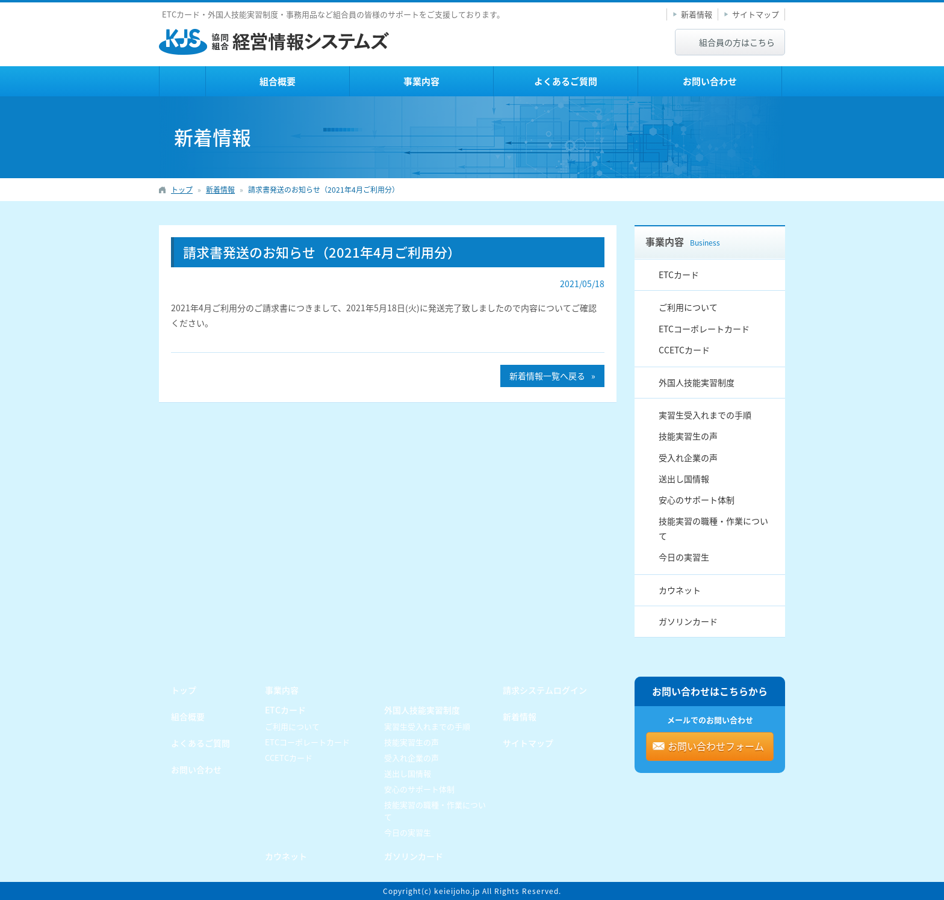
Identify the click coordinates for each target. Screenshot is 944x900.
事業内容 (421, 81)
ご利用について (688, 307)
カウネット (680, 590)
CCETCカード (684, 350)
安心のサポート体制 (696, 500)
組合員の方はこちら (737, 42)
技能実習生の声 (688, 436)
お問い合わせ (710, 81)
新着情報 (696, 14)
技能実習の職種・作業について (713, 528)
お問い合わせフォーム (716, 746)
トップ (182, 81)
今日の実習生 (684, 557)
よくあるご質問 (565, 81)
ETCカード (679, 274)
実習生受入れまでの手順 (705, 415)
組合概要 (277, 81)
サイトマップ (755, 14)
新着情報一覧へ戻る (547, 376)
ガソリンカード (688, 621)
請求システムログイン (545, 690)
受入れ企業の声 (688, 458)
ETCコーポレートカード (704, 329)
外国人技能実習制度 (696, 382)
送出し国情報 (684, 479)
